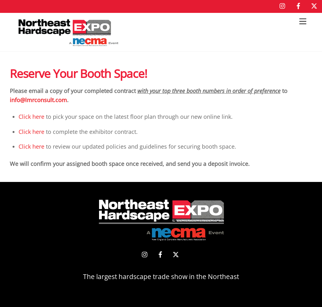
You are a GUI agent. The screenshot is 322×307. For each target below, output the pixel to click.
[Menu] (303, 21)
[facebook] (298, 5)
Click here (31, 116)
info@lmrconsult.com (38, 100)
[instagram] (282, 5)
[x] (314, 5)
